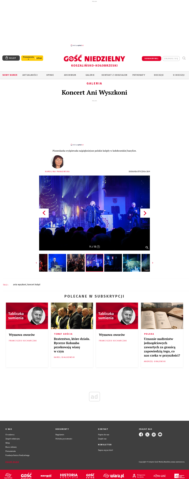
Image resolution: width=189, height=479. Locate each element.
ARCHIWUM (70, 75)
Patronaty (138, 75)
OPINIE (50, 75)
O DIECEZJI (179, 75)
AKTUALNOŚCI (30, 75)
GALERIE (90, 75)
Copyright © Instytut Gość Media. (151, 459)
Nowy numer (10, 75)
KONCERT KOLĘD (33, 282)
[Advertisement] (94, 23)
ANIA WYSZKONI (19, 282)
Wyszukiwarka (184, 58)
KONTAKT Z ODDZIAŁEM (114, 75)
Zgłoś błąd (12, 459)
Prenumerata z (28, 58)
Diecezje (159, 75)
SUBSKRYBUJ (151, 59)
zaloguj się (171, 59)
